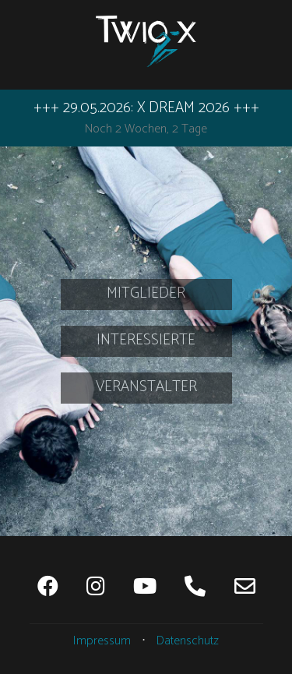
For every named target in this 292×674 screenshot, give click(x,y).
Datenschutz (188, 640)
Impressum (102, 640)
